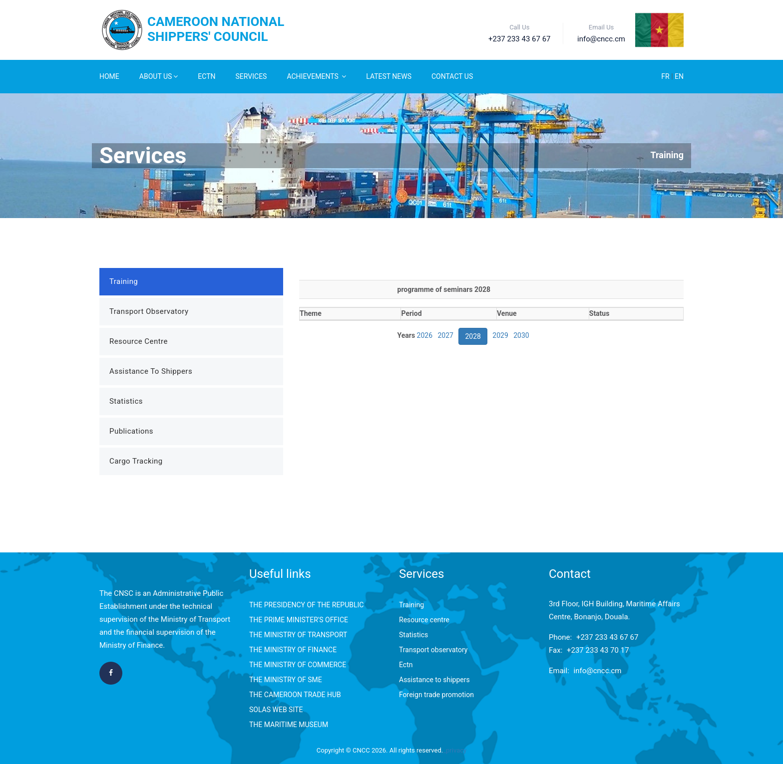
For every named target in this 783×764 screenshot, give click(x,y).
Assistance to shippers (434, 680)
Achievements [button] (316, 76)
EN (679, 76)
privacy (456, 750)
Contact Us (452, 76)
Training (667, 155)
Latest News (388, 76)
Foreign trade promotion (436, 695)
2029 (500, 335)
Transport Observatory (148, 311)
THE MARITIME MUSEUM (288, 725)
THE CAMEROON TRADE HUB (295, 695)
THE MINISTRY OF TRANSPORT (298, 635)
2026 (424, 335)
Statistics (126, 401)
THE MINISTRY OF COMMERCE (297, 665)
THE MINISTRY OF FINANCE (293, 650)
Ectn (405, 665)
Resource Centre (138, 341)
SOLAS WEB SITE (276, 710)
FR (666, 76)
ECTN (206, 76)
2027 (445, 335)
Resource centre (424, 620)
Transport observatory (433, 650)
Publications (131, 431)
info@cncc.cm (598, 670)
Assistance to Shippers (150, 371)
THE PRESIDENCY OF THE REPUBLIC (306, 605)
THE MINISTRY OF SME (285, 680)
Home (109, 76)
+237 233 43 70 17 (598, 650)
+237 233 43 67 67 (607, 637)
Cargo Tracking (136, 461)
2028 (472, 336)
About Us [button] (158, 76)
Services (251, 76)
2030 (521, 335)
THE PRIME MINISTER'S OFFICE (298, 620)
